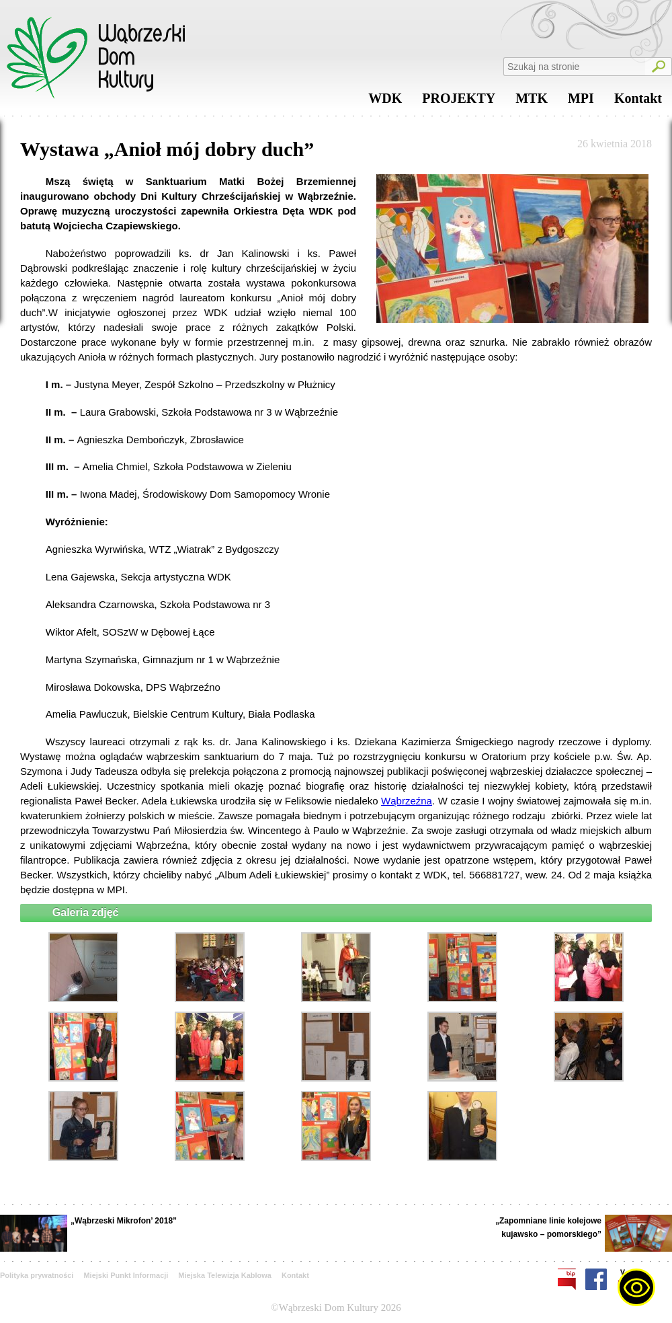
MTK (531, 101)
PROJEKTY (458, 101)
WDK (385, 101)
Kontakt (638, 101)
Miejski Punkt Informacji (125, 1275)
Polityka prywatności (36, 1275)
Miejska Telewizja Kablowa (224, 1275)
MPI (581, 101)
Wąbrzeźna (406, 800)
